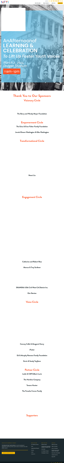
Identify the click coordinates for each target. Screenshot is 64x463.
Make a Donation (54, 446)
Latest (32, 452)
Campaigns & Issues (44, 452)
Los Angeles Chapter (45, 450)
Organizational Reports (35, 448)
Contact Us (33, 453)
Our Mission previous (34, 444)
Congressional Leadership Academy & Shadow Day (45, 447)
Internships (43, 449)
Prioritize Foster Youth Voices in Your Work (55, 450)
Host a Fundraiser (55, 448)
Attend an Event (54, 444)
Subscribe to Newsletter (56, 452)
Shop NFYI (53, 456)
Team (32, 446)
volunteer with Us (55, 454)
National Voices (44, 444)
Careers (32, 450)
